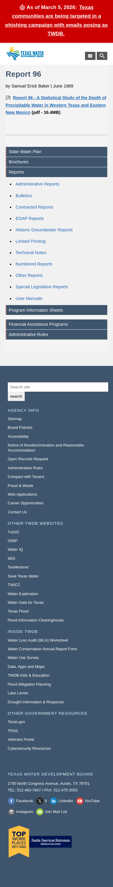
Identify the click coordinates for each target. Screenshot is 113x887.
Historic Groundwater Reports (44, 229)
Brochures (19, 161)
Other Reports (29, 275)
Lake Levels (18, 693)
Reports (16, 172)
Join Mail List (56, 811)
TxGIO (13, 532)
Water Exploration (23, 594)
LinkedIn (65, 801)
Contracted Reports (34, 207)
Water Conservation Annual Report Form (42, 649)
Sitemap (15, 419)
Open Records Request (28, 459)
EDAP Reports (30, 218)
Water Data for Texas (26, 602)
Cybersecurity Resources (29, 748)
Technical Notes (31, 252)
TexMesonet (18, 567)
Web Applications (22, 494)
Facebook (24, 801)
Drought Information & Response (36, 702)
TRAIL (13, 730)
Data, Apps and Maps (26, 666)
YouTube (92, 801)
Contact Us (17, 512)
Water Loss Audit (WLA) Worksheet (38, 640)
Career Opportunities (26, 503)
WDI (11, 558)
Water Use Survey (23, 657)
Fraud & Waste (20, 485)
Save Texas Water (23, 576)
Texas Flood (18, 611)
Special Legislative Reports (42, 286)
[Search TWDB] (102, 56)
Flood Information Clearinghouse (36, 620)
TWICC (14, 585)
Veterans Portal (21, 739)
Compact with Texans (26, 476)
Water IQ (15, 549)
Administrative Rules (28, 334)
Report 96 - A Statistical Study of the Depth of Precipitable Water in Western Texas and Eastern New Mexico (56, 105)
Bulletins (24, 195)
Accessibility (18, 436)
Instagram (24, 811)
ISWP (13, 540)
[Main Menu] (90, 56)
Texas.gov (16, 721)
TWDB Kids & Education (29, 675)
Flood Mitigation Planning (29, 684)
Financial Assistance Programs (38, 324)
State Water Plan (25, 151)
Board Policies (20, 427)
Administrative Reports (37, 184)
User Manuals (29, 298)
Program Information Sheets (36, 310)
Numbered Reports (34, 264)
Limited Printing (31, 241)
